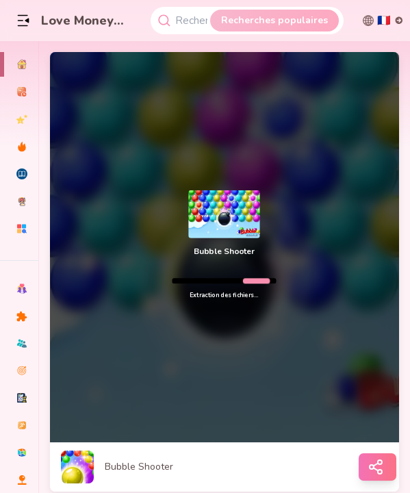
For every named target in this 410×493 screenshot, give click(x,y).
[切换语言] (383, 20)
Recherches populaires (274, 20)
